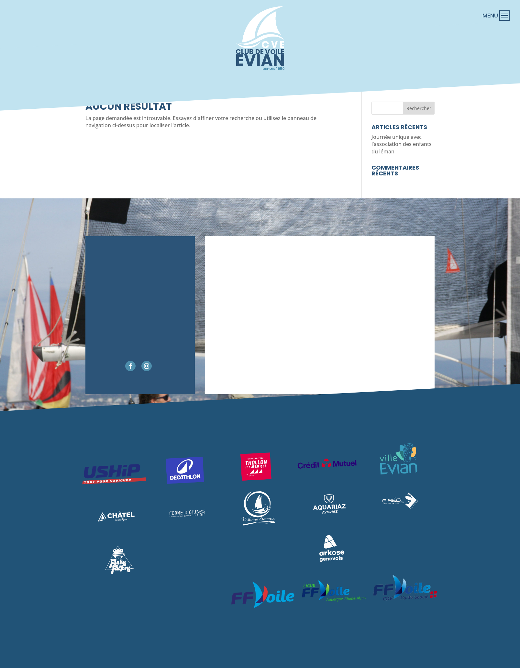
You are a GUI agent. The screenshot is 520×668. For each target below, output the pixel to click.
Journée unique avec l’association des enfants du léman (401, 144)
